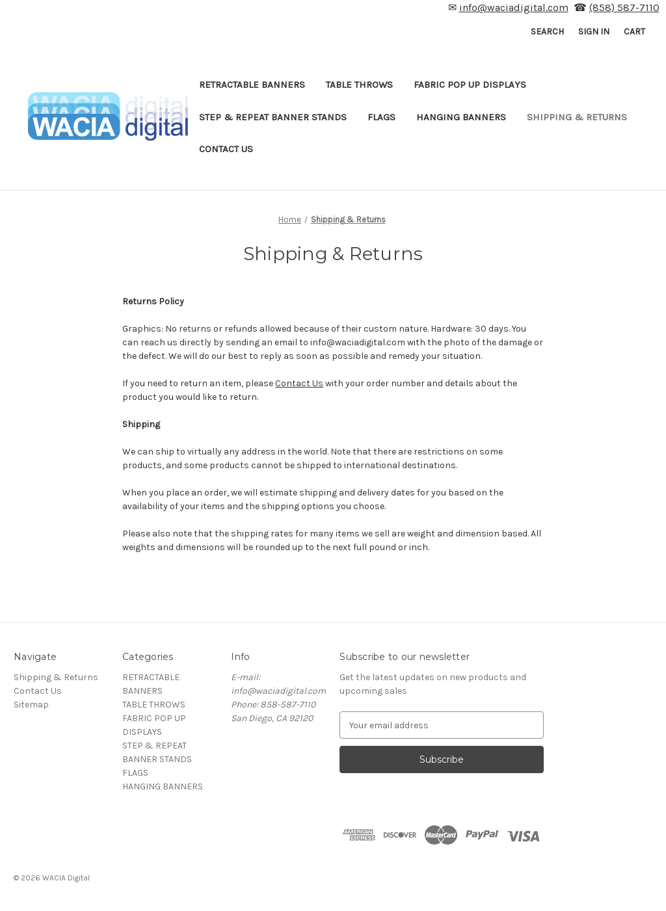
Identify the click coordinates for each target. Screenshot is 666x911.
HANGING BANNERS (461, 117)
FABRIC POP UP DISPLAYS (470, 84)
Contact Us (226, 149)
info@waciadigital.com (513, 7)
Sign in (593, 31)
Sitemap (31, 704)
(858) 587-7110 (624, 7)
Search (547, 31)
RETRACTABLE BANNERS (252, 84)
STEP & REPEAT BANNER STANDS (273, 117)
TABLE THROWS (359, 84)
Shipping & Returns (577, 117)
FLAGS (381, 117)
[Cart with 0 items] (634, 31)
